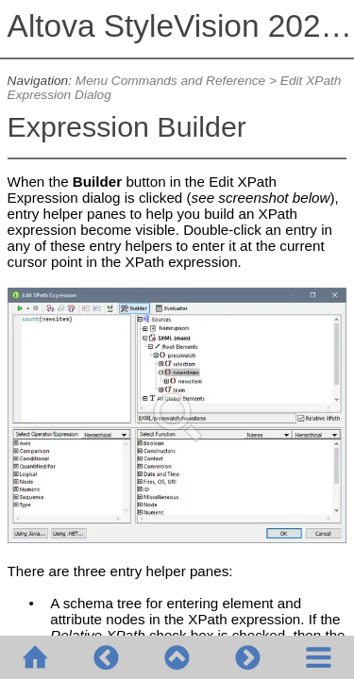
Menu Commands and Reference (170, 81)
